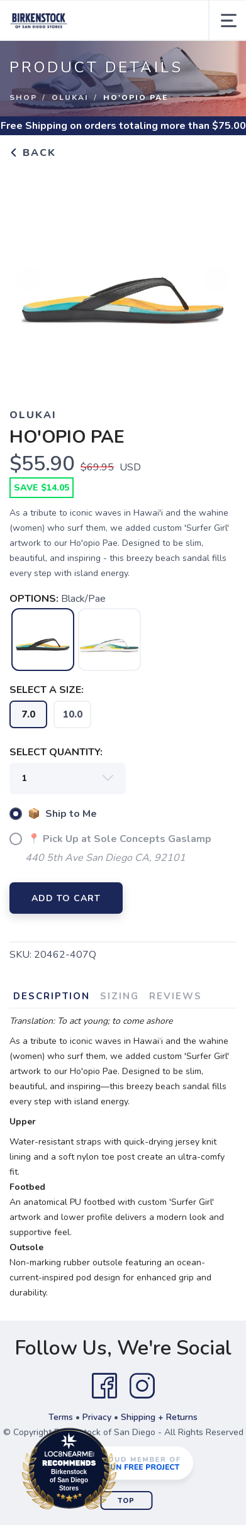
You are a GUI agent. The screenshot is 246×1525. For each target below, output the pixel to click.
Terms (60, 1417)
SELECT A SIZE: (46, 690)
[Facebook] (104, 1386)
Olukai (70, 97)
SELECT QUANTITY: (56, 752)
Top (126, 1501)
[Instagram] (142, 1386)
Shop (23, 97)
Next (217, 284)
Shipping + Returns (159, 1417)
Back (32, 153)
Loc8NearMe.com (124, 1470)
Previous (29, 284)
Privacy (96, 1417)
